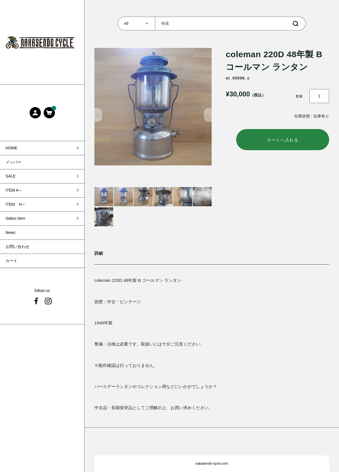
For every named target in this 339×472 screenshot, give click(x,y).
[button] (98, 115)
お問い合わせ (17, 246)
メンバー (13, 162)
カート (11, 260)
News (10, 232)
